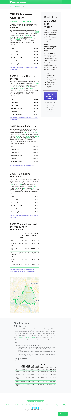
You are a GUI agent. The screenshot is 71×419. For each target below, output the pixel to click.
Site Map (35, 405)
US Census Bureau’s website (25, 338)
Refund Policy (54, 405)
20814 (27, 35)
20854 (37, 32)
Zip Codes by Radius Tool (21, 405)
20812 (18, 39)
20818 (31, 37)
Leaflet (37, 312)
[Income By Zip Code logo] (18, 2)
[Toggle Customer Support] (63, 414)
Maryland (17, 6)
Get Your (51, 96)
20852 (18, 35)
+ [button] (12, 279)
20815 (12, 37)
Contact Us (11, 405)
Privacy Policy (62, 405)
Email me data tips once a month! (35, 401)
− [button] (12, 281)
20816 (21, 37)
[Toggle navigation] (59, 2)
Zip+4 (30, 405)
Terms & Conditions (44, 405)
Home (12, 6)
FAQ (6, 405)
